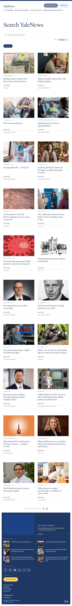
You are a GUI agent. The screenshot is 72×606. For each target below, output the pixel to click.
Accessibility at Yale (8, 595)
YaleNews (9, 7)
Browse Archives (8, 585)
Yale (66, 602)
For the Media (7, 589)
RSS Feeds (6, 587)
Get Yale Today (10, 579)
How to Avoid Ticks (35, 10)
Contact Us (6, 591)
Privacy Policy (6, 597)
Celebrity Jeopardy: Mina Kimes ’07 (53, 10)
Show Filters (8, 46)
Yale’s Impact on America (21, 10)
